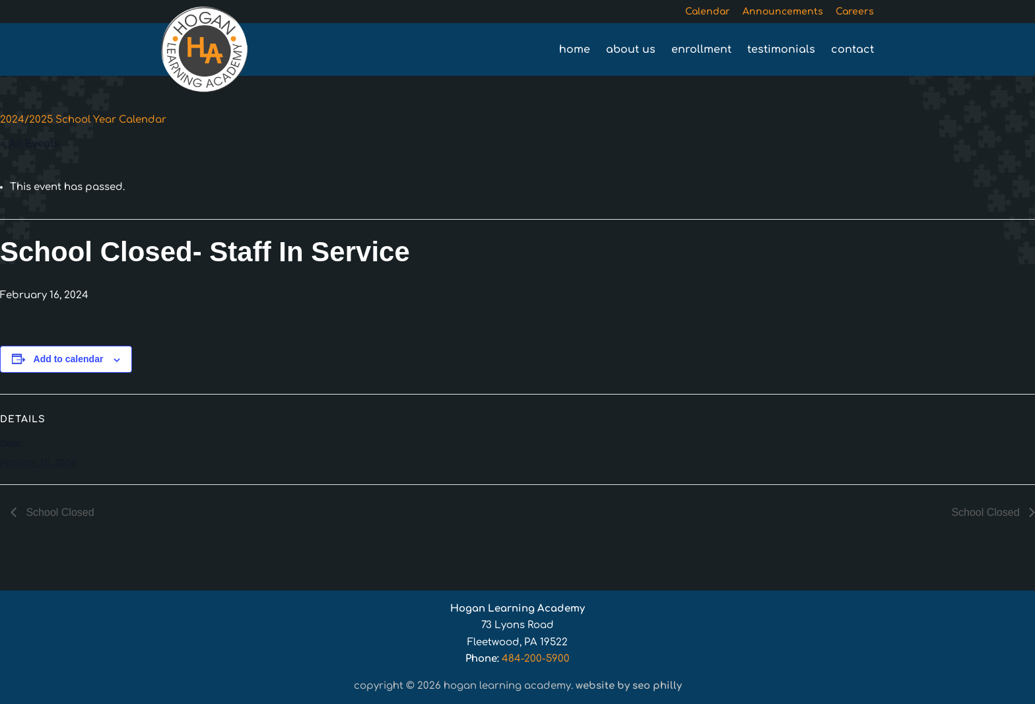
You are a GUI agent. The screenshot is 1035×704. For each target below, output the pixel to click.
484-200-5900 (536, 658)
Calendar (707, 11)
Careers (855, 11)
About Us (630, 50)
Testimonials (781, 50)
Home (574, 50)
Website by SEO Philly (629, 685)
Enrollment (701, 50)
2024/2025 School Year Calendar (83, 119)
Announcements (783, 11)
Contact (852, 50)
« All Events (29, 143)
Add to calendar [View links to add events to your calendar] (69, 359)
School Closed (58, 512)
